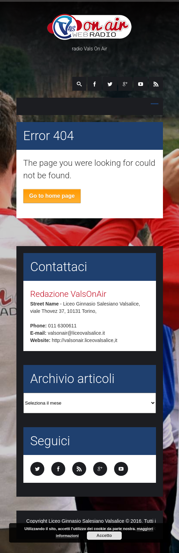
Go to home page (52, 196)
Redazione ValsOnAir (68, 294)
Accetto (104, 535)
